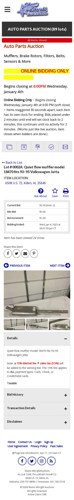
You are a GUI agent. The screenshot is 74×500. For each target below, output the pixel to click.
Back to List (12, 162)
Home (11, 442)
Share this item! (13, 247)
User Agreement (18, 446)
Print (66, 193)
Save (55, 193)
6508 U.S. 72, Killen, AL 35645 (25, 183)
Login (38, 442)
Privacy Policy (39, 446)
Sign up (48, 442)
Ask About (40, 193)
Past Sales (56, 446)
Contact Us (25, 442)
